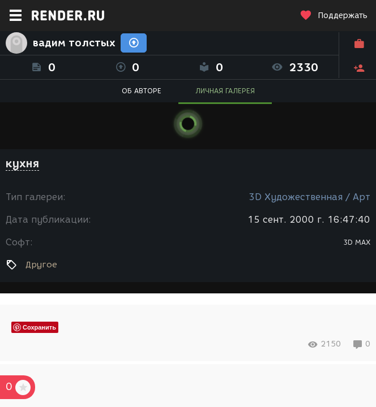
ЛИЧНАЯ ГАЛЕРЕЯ (225, 90)
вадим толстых (74, 43)
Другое (41, 264)
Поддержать (334, 15)
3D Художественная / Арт (309, 197)
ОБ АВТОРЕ (141, 90)
